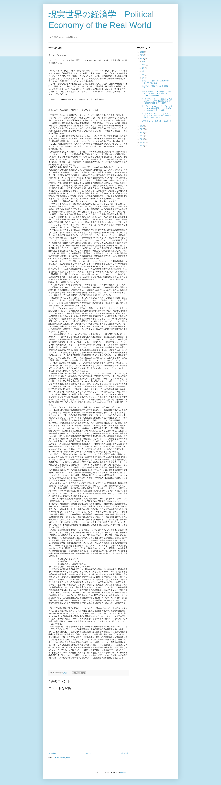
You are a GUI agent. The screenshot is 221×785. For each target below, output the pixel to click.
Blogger (123, 772)
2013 (142, 142)
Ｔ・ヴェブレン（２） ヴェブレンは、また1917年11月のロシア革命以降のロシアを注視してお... (156, 116)
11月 (144, 61)
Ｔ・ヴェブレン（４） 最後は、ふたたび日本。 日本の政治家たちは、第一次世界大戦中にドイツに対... (157, 101)
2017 (142, 129)
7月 (143, 71)
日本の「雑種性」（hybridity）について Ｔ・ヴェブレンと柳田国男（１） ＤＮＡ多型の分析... (157, 93)
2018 (142, 126)
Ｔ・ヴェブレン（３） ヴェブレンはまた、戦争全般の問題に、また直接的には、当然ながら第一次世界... (157, 108)
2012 (142, 146)
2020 (142, 55)
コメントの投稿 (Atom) (61, 757)
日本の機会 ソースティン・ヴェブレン (157, 121)
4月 (143, 75)
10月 (144, 65)
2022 (142, 52)
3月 (143, 78)
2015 (142, 136)
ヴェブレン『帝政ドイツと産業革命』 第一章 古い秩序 (157, 82)
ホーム (88, 753)
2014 (142, 139)
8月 (143, 68)
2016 (142, 133)
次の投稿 (52, 753)
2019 (142, 59)
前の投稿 (124, 753)
